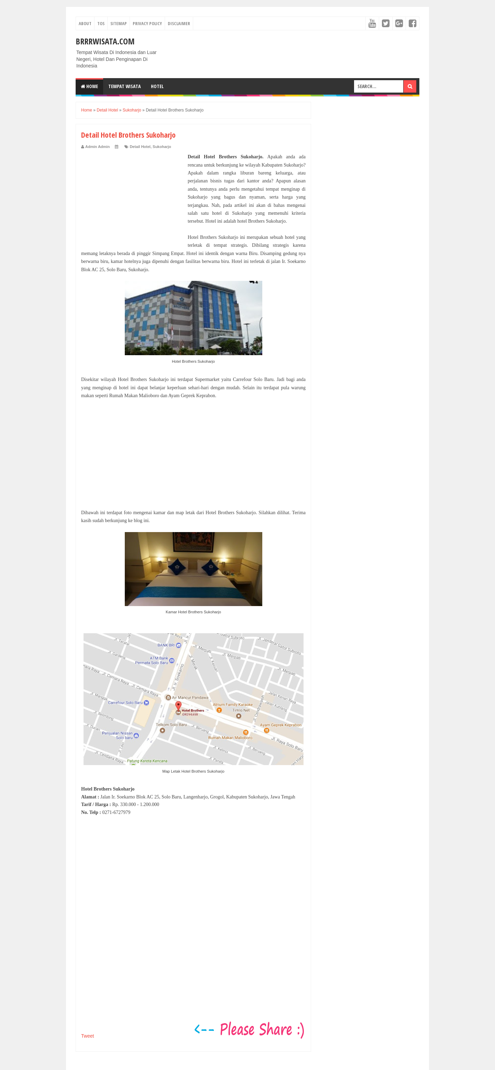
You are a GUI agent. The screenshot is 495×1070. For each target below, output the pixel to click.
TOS (100, 23)
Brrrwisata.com (105, 41)
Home (89, 86)
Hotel (157, 86)
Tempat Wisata (124, 86)
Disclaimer (179, 23)
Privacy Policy (147, 23)
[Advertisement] (132, 196)
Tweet (87, 1036)
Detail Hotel (140, 147)
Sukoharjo (162, 147)
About (85, 23)
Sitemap (118, 23)
